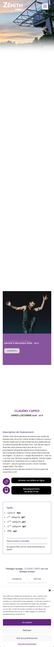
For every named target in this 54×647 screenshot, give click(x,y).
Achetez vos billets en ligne (31, 480)
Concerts (12, 351)
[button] (49, 590)
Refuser (27, 630)
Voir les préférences (27, 638)
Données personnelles (27, 644)
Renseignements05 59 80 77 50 (31, 490)
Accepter (27, 622)
